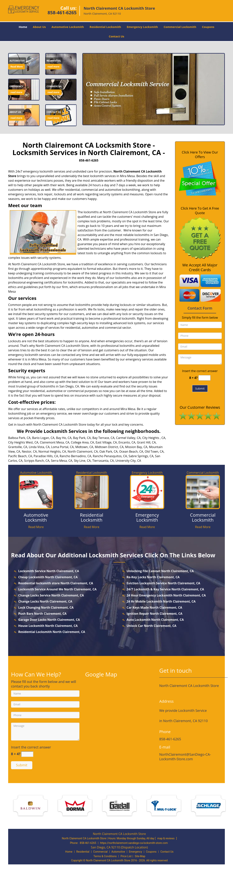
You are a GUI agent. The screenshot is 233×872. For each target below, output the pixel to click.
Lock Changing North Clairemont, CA (46, 607)
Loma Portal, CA (62, 447)
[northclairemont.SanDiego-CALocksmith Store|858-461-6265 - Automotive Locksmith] (36, 517)
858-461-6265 (62, 12)
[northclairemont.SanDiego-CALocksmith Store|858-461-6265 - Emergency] (16, 86)
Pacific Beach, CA (20, 456)
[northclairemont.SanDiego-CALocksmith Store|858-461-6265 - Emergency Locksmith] (147, 517)
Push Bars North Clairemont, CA (42, 613)
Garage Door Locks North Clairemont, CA (49, 620)
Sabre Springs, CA (140, 456)
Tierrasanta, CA (103, 461)
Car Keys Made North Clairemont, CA (154, 607)
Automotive (118, 851)
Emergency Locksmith (142, 27)
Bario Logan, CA (43, 438)
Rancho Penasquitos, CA (110, 456)
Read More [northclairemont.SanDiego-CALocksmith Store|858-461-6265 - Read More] (16, 66)
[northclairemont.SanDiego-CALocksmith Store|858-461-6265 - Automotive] (17, 60)
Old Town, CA (154, 451)
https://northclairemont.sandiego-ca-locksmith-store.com (134, 842)
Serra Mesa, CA (61, 461)
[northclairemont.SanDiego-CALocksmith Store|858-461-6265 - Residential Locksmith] (92, 517)
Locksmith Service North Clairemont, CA (48, 571)
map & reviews (166, 838)
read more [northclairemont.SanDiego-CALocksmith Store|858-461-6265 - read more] (53, 66)
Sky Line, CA (82, 461)
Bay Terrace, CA (103, 438)
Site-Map (140, 856)
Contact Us (116, 36)
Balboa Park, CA (19, 438)
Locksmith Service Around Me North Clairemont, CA (57, 589)
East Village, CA (106, 442)
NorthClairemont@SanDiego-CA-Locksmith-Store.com (185, 756)
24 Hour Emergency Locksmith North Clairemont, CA (166, 595)
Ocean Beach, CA (131, 451)
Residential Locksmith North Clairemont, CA (51, 632)
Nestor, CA (29, 451)
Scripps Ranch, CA (36, 461)
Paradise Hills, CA (46, 456)
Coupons (208, 27)
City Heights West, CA (23, 442)
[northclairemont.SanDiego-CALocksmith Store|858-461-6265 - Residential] (54, 60)
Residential (82, 851)
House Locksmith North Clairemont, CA (48, 626)
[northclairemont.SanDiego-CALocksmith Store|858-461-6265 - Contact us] (53, 112)
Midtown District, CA (109, 447)
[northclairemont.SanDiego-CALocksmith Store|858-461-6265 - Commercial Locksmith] (203, 517)
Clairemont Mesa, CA (54, 442)
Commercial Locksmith (180, 27)
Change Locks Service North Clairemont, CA (51, 595)
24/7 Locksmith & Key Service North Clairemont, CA (165, 589)
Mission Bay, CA (136, 447)
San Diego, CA (69, 386)
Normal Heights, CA (52, 451)
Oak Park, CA (108, 451)
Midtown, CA (84, 447)
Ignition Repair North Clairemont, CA (154, 613)
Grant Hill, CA (146, 442)
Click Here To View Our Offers (200, 154)
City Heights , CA (153, 438)
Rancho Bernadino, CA (75, 456)
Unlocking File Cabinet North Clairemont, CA (160, 571)
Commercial (100, 851)
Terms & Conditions (105, 856)
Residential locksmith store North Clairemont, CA (55, 583)
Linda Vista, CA (39, 447)
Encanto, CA (126, 442)
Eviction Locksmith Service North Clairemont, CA (163, 583)
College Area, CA (82, 442)
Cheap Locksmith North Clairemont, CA (48, 577)
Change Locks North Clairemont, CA (45, 601)
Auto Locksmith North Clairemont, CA (155, 620)
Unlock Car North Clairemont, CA (151, 626)
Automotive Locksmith (68, 27)
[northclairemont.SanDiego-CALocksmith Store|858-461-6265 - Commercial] (54, 86)
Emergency (135, 851)
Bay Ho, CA (63, 438)
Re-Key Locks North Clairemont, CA (153, 577)
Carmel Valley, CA (128, 438)
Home (23, 27)
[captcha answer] (204, 378)
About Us (39, 27)
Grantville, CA (17, 447)
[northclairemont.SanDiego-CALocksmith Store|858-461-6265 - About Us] (16, 112)
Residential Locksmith (105, 27)
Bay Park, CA (82, 438)
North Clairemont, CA (83, 451)
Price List (126, 856)
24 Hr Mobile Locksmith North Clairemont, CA (161, 601)
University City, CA (128, 461)
